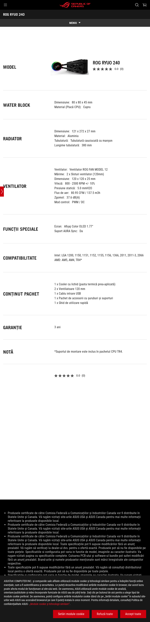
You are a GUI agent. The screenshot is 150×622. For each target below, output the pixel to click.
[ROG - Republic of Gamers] (75, 5)
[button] (5, 5)
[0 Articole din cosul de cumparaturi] (144, 5)
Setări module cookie (71, 614)
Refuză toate (105, 614)
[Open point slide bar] (2, 192)
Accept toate (133, 614)
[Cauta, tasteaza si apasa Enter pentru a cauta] (137, 5)
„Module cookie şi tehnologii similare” (49, 604)
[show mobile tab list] (75, 23)
